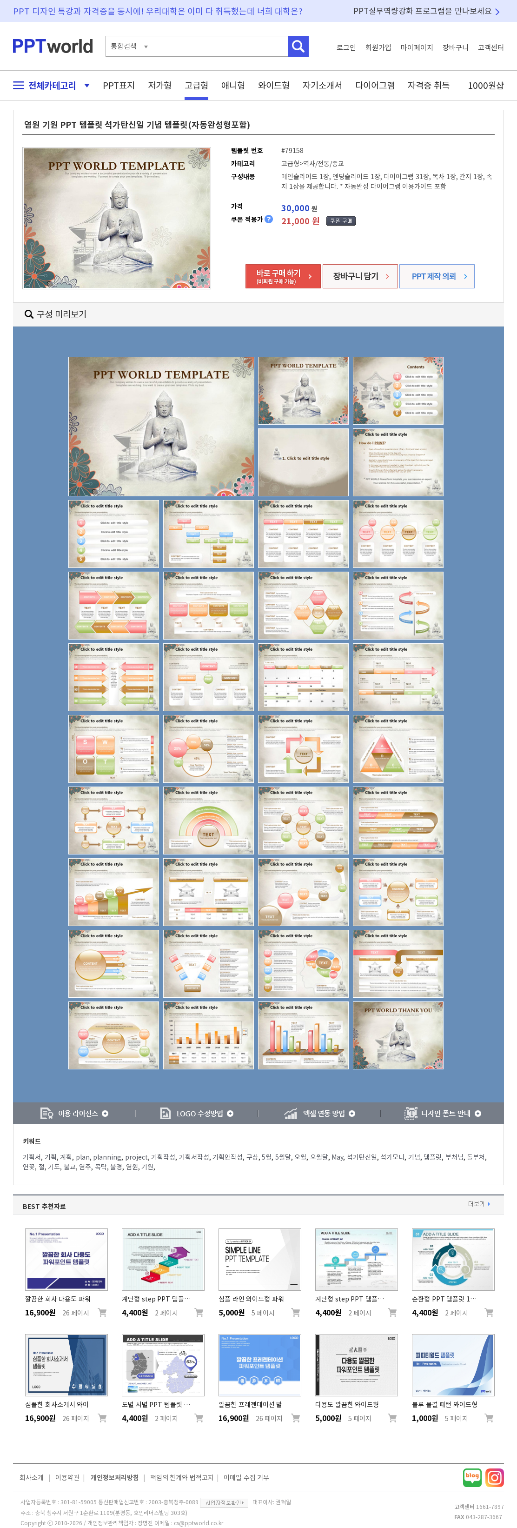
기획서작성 (194, 1157)
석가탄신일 (362, 1157)
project (136, 1157)
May (337, 1157)
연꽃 (29, 1167)
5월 (267, 1157)
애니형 (233, 85)
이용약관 (67, 1478)
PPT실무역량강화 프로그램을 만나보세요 (422, 11)
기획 (51, 1157)
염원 (132, 1167)
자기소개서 (322, 85)
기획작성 (163, 1157)
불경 (116, 1167)
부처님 (454, 1157)
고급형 (196, 85)
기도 (54, 1167)
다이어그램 (375, 85)
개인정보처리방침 (115, 1478)
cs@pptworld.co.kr (198, 1523)
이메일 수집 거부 (246, 1478)
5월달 (283, 1157)
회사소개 (32, 1478)
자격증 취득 (429, 85)
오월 (300, 1157)
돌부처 (476, 1157)
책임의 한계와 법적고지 (182, 1478)
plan (83, 1157)
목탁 (101, 1167)
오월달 (319, 1157)
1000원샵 (486, 85)
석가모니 (392, 1157)
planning (107, 1157)
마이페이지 (417, 47)
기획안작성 (227, 1157)
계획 (66, 1157)
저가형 (160, 85)
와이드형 (274, 85)
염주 (85, 1167)
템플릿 (433, 1157)
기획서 (32, 1157)
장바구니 (456, 47)
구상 (252, 1157)
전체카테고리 (49, 85)
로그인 (346, 47)
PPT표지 (119, 85)
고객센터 (491, 47)
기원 (147, 1167)
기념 (414, 1157)
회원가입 (378, 47)
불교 (70, 1167)
